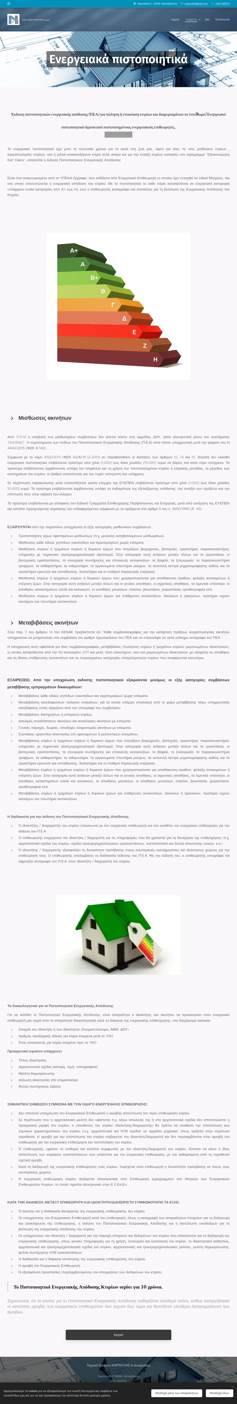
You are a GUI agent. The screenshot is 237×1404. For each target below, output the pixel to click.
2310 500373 (223, 3)
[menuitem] (176, 19)
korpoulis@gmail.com (196, 3)
